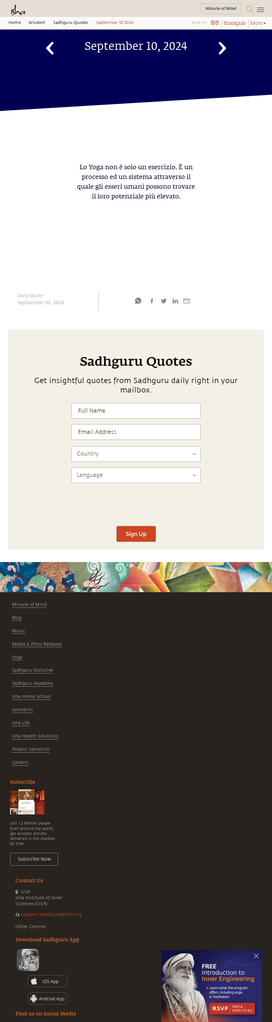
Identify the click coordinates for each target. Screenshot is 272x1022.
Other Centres (30, 926)
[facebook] (152, 301)
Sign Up (136, 534)
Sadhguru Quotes (70, 22)
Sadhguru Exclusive (32, 670)
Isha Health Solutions (35, 736)
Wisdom (37, 22)
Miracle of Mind (29, 604)
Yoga (17, 657)
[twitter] (163, 300)
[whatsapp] (138, 300)
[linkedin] (175, 300)
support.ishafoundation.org (51, 914)
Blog (16, 617)
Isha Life (21, 723)
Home (14, 22)
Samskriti (22, 709)
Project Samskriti (31, 749)
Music (18, 631)
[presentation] (136, 501)
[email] (186, 300)
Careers (20, 762)
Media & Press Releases (37, 644)
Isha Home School (31, 696)
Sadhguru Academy (32, 683)
